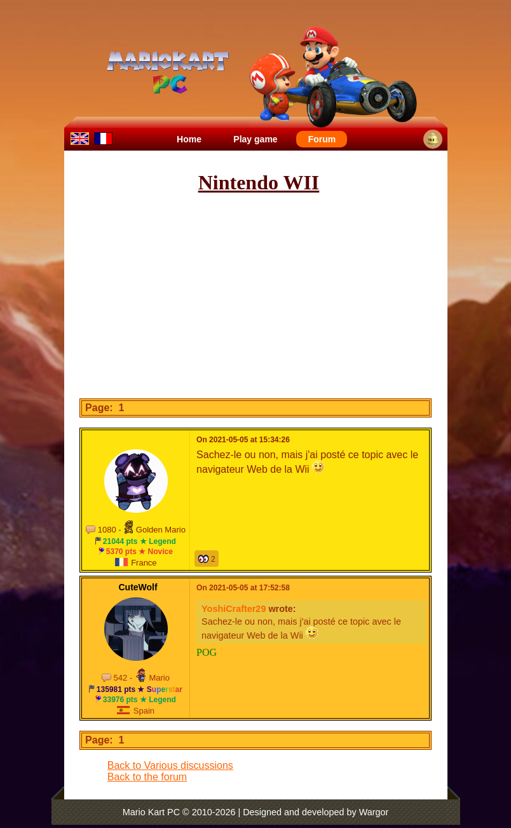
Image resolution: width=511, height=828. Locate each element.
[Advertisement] (291, 297)
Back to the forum (147, 776)
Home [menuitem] (189, 139)
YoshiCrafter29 (233, 609)
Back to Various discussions (170, 765)
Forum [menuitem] (322, 139)
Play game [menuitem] (255, 139)
